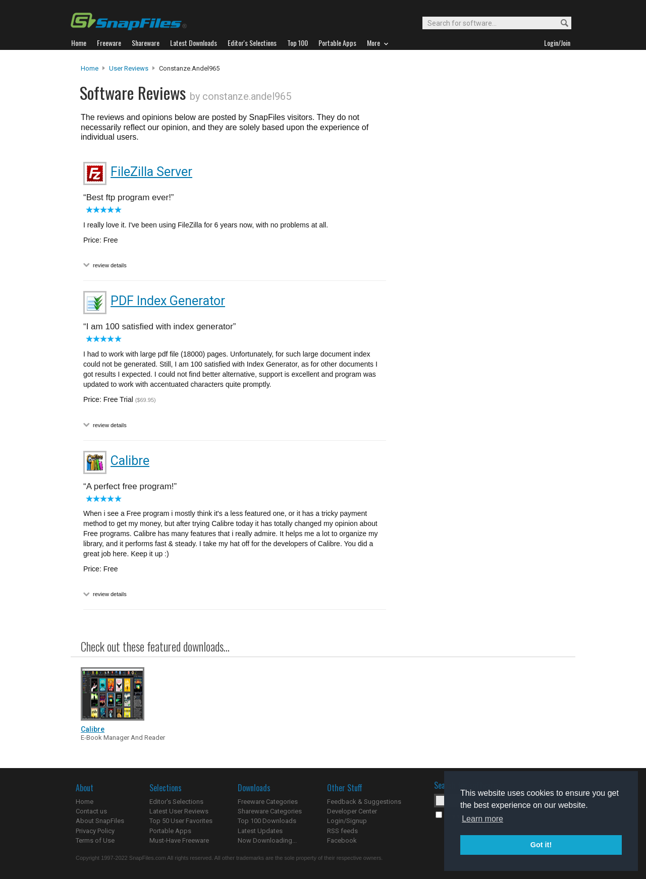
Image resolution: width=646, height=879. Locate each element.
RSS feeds (342, 831)
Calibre (130, 460)
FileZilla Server (151, 171)
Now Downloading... (267, 840)
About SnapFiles (100, 821)
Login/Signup (347, 821)
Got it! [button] (541, 845)
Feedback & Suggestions (364, 801)
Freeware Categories (268, 801)
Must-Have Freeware (179, 840)
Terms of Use (95, 840)
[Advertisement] (479, 269)
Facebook (342, 840)
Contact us (91, 811)
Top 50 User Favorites (180, 821)
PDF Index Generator (168, 301)
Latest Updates (260, 831)
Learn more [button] (482, 818)
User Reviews (128, 68)
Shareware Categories (270, 811)
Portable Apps (170, 831)
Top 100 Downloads (267, 821)
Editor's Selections (176, 801)
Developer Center (352, 811)
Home (89, 68)
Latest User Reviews (178, 811)
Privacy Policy (95, 831)
